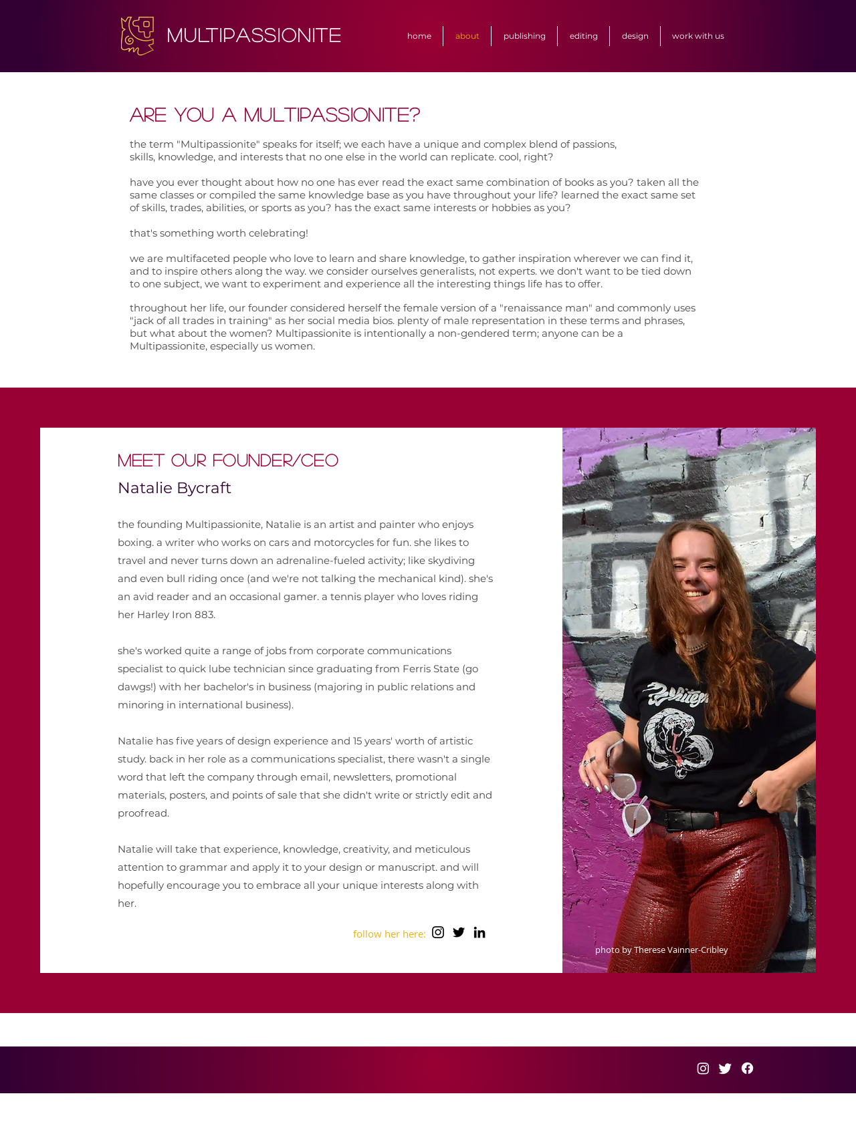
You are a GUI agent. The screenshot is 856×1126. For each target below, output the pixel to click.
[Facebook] (747, 1068)
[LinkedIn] (479, 932)
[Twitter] (459, 932)
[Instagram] (438, 932)
